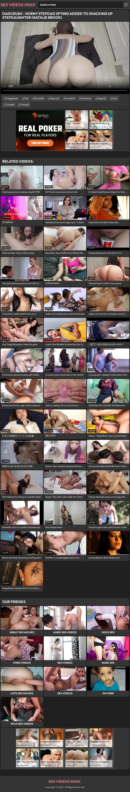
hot (26, 98)
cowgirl (10, 104)
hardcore (86, 98)
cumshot (70, 98)
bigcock (102, 98)
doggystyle (12, 98)
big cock (55, 98)
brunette (39, 98)
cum (115, 98)
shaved (25, 104)
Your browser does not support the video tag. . (65, 58)
